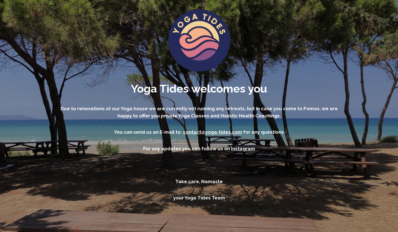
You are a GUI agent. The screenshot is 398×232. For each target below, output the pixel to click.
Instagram (243, 148)
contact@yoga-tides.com (212, 132)
